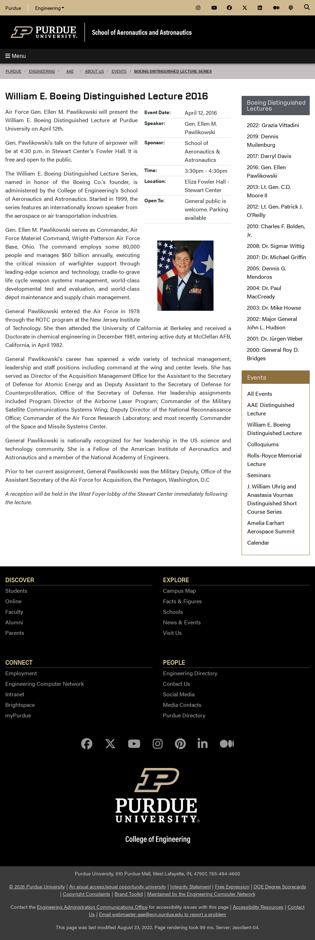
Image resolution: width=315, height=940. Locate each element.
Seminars (259, 475)
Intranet (14, 694)
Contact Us (176, 683)
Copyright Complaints (86, 893)
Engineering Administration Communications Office (92, 906)
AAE (70, 71)
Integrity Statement (190, 886)
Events (119, 71)
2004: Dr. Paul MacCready (264, 292)
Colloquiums (263, 444)
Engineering (49, 7)
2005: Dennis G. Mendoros (266, 272)
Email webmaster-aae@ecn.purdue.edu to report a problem (162, 914)
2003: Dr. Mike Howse (274, 307)
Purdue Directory (184, 715)
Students (16, 590)
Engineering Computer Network (44, 683)
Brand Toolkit (128, 893)
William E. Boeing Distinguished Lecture (274, 428)
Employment (21, 673)
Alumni (14, 622)
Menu (15, 56)
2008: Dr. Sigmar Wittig (275, 246)
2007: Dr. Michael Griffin (276, 257)
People (174, 661)
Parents (14, 633)
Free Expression (232, 886)
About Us (94, 71)
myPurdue (18, 715)
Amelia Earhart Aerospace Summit (271, 527)
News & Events (182, 622)
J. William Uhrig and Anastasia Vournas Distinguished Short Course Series (272, 498)
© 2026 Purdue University (37, 886)
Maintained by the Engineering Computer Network (201, 893)
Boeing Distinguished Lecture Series (173, 71)
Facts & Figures (182, 601)
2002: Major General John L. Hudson (272, 323)
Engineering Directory (190, 673)
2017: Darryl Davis (269, 156)
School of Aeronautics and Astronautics (142, 32)
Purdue (13, 7)
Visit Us (172, 633)
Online (13, 601)
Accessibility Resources (258, 906)
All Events (259, 393)
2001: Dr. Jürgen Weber (275, 338)
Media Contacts (182, 705)
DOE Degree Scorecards (280, 886)
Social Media (179, 694)
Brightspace (20, 705)
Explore (176, 579)
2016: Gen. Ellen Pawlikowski (266, 171)
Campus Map (179, 590)
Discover (19, 579)
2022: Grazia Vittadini (273, 125)
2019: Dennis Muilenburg (262, 140)
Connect (19, 661)
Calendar (258, 542)
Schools (173, 611)
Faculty (14, 611)
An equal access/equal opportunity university (117, 886)
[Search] (307, 8)
